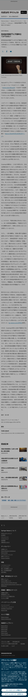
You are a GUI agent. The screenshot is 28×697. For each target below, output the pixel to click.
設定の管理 (5, 685)
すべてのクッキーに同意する (14, 690)
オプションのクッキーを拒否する (14, 694)
